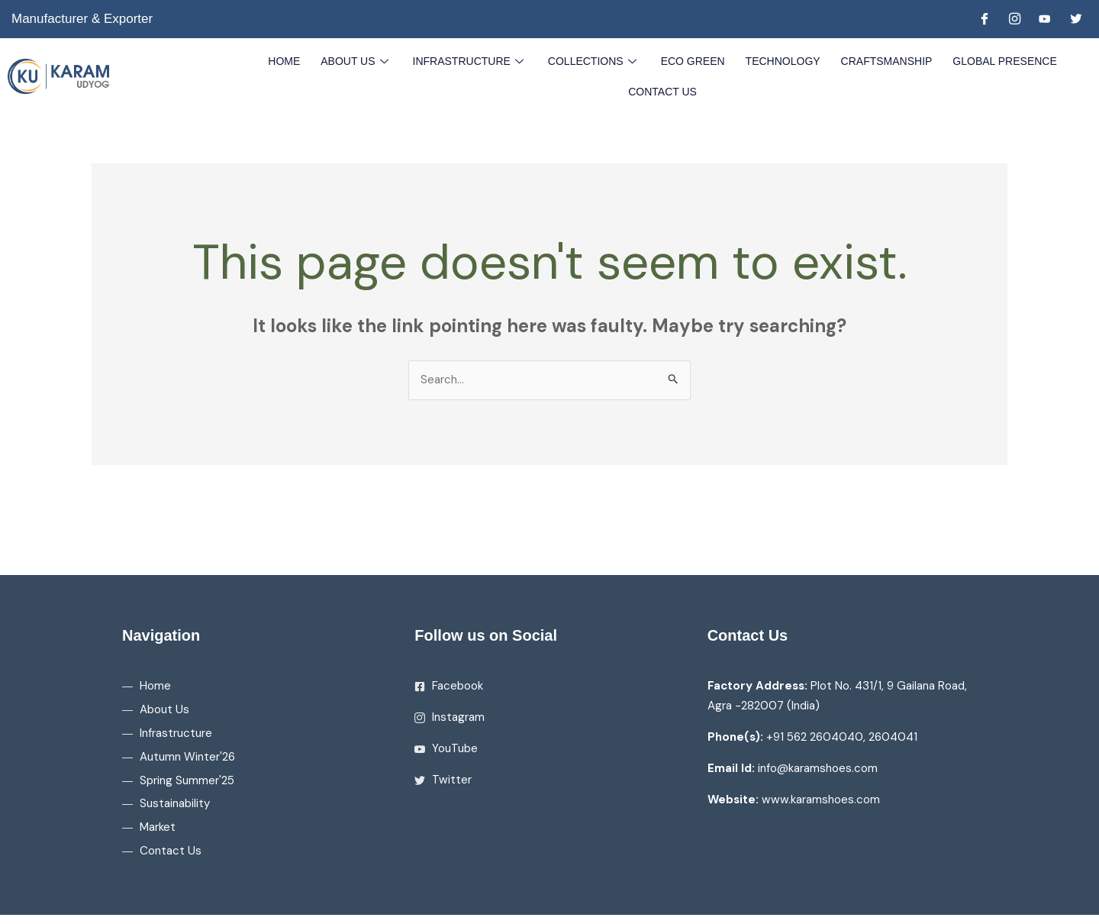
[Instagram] (1014, 19)
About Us (362, 60)
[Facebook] (983, 19)
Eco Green (691, 60)
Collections (595, 60)
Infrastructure (473, 60)
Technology (779, 60)
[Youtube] (1044, 19)
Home (292, 60)
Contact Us (662, 91)
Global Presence (997, 60)
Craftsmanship (881, 60)
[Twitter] (1075, 19)
